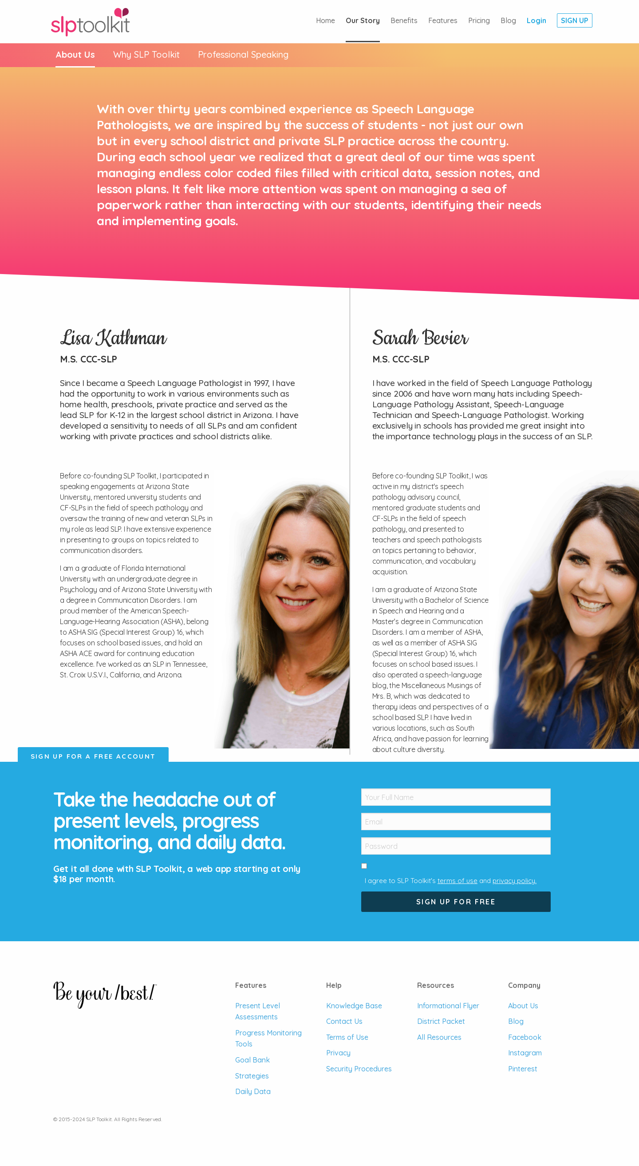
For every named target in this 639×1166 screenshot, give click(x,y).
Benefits (404, 20)
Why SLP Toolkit (146, 54)
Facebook (524, 1037)
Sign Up (574, 20)
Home (325, 20)
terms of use (457, 880)
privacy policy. (514, 880)
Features (443, 20)
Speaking (243, 54)
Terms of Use (347, 1037)
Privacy (338, 1052)
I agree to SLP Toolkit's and (450, 880)
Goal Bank (252, 1059)
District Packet (441, 1021)
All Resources (439, 1037)
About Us (75, 54)
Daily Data (253, 1091)
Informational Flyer (448, 1005)
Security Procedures (359, 1068)
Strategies (252, 1075)
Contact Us (344, 1021)
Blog (508, 20)
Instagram (525, 1052)
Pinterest (522, 1068)
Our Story (363, 20)
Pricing (479, 20)
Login (536, 20)
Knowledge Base (354, 1005)
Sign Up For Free (456, 901)
